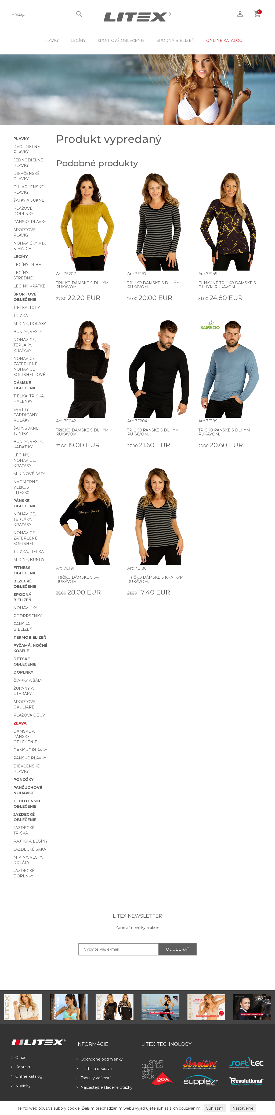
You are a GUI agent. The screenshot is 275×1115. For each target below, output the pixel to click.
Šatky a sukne (28, 200)
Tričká (20, 315)
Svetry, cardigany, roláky (25, 415)
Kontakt (20, 1067)
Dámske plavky (30, 750)
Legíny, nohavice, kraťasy (24, 460)
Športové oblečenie (121, 40)
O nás (18, 1057)
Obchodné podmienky (100, 1059)
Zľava (20, 723)
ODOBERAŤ (177, 949)
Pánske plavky (29, 221)
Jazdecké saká (29, 849)
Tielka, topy (26, 307)
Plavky (51, 40)
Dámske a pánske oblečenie (25, 736)
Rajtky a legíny (30, 841)
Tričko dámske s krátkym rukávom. (155, 579)
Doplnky (23, 672)
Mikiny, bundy (29, 559)
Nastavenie (243, 1108)
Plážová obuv (29, 715)
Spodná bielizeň (175, 40)
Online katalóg (26, 1076)
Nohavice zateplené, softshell (25, 538)
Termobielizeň (29, 637)
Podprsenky (27, 616)
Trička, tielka (28, 551)
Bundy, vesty (27, 331)
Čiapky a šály (27, 680)
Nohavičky (25, 608)
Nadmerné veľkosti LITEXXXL (25, 487)
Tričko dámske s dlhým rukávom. (82, 284)
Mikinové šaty (29, 473)
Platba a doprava (94, 1068)
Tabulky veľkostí (93, 1078)
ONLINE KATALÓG (224, 40)
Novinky (21, 1085)
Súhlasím (214, 1108)
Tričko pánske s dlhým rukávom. (153, 432)
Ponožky (23, 779)
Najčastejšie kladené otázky (104, 1087)
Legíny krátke (29, 286)
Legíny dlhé (27, 264)
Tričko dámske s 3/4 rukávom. (78, 579)
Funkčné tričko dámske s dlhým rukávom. (227, 284)
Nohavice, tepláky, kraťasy (24, 345)
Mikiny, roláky (29, 323)
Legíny (78, 40)
